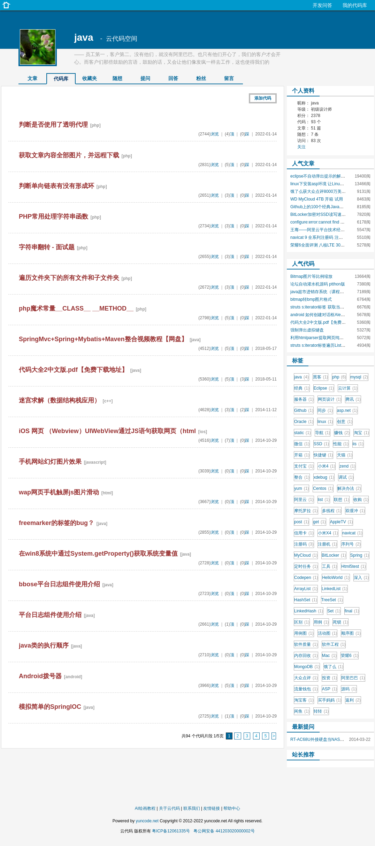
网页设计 (330, 399)
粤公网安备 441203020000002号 (223, 831)
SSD (321, 443)
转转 (321, 711)
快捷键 (323, 455)
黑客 (320, 377)
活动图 (327, 633)
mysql (359, 377)
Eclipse (324, 388)
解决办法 (349, 488)
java (83, 37)
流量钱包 (306, 689)
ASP (329, 689)
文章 (32, 78)
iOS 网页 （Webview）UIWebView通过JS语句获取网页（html (107, 431)
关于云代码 (169, 808)
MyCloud (305, 555)
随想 (117, 78)
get (319, 521)
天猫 (344, 455)
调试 (346, 477)
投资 (329, 677)
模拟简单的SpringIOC (50, 706)
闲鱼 (301, 711)
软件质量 (306, 644)
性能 (341, 443)
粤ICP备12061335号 (171, 831)
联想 (341, 499)
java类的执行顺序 (44, 645)
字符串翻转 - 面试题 (47, 247)
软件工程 (334, 644)
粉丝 (201, 78)
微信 (301, 443)
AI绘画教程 (145, 808)
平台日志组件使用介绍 (50, 614)
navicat (352, 533)
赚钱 (342, 432)
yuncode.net (147, 820)
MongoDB (307, 666)
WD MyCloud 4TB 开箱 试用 (316, 199)
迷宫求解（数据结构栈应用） (59, 400)
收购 (361, 499)
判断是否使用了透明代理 (53, 124)
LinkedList (334, 588)
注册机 (327, 544)
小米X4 (328, 533)
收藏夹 (89, 78)
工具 (329, 566)
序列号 (351, 544)
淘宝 (361, 432)
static (302, 432)
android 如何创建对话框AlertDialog (322, 314)
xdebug (324, 477)
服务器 (304, 399)
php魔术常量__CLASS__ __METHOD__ (76, 308)
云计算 (348, 388)
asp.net (347, 410)
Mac (329, 655)
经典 (301, 388)
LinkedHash (308, 611)
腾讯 (353, 399)
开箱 (301, 455)
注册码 (304, 544)
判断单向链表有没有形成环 (56, 185)
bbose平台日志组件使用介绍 (59, 584)
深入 (361, 577)
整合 (301, 477)
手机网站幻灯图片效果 (50, 461)
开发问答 (322, 5)
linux (325, 421)
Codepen (306, 577)
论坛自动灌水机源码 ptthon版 (317, 284)
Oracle (303, 421)
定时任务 (306, 566)
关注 (301, 146)
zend (347, 466)
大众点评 (306, 677)
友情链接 (211, 808)
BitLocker (334, 555)
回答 (173, 78)
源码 (349, 689)
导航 (322, 432)
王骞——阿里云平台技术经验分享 (321, 229)
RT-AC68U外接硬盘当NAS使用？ (321, 739)
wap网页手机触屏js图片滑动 (59, 492)
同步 (325, 410)
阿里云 (304, 499)
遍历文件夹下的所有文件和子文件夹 (69, 277)
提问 (145, 78)
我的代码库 (355, 5)
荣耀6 (349, 655)
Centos (323, 488)
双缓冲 (355, 510)
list (324, 499)
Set (333, 611)
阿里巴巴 (353, 677)
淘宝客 (304, 700)
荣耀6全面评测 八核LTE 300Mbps (321, 245)
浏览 (215, 134)
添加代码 (262, 98)
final (352, 611)
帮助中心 (231, 808)
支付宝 (304, 466)
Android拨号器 (40, 676)
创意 (344, 421)
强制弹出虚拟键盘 (307, 330)
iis (358, 443)
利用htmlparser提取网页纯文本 (319, 337)
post (301, 521)
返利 (353, 700)
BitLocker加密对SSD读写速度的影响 (324, 214)
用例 (321, 622)
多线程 (332, 510)
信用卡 (304, 533)
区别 (301, 622)
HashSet (305, 599)
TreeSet (332, 599)
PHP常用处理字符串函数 (53, 216)
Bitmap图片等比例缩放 (311, 276)
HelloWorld (335, 577)
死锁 (340, 622)
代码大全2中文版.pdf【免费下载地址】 (73, 369)
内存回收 (306, 655)
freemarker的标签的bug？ (56, 522)
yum (301, 488)
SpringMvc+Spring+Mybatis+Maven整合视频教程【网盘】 (103, 339)
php (339, 377)
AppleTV (341, 521)
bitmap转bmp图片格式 (311, 299)
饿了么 (333, 666)
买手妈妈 (330, 700)
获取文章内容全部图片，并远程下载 (69, 155)
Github (303, 410)
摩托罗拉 (306, 510)
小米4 (326, 466)
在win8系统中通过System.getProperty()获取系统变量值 (98, 553)
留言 (229, 78)
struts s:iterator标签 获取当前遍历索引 (325, 307)
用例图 (304, 633)
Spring (359, 555)
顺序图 (351, 633)
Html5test (353, 566)
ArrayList (305, 588)
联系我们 (191, 808)
